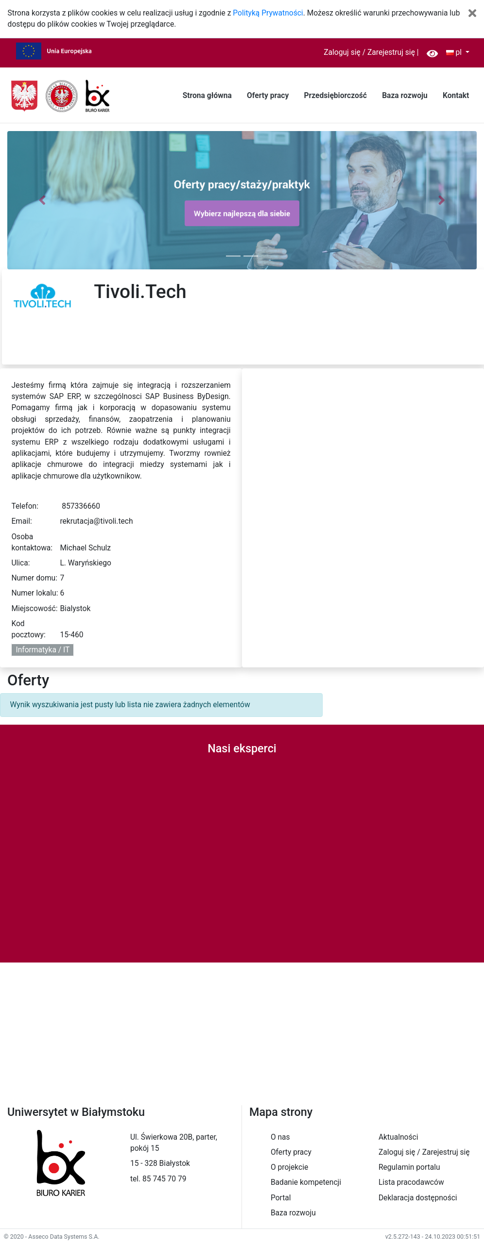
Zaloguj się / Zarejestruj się (369, 52)
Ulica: (20, 563)
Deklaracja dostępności (418, 1198)
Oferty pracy (268, 95)
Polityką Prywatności (268, 13)
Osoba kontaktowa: (31, 542)
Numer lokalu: (34, 593)
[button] (42, 200)
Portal (281, 1198)
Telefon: (24, 506)
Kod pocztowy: (28, 629)
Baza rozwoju (405, 95)
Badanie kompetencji (306, 1182)
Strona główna (207, 95)
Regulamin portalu (409, 1167)
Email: (21, 521)
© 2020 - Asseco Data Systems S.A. (52, 1236)
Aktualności (398, 1137)
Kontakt (456, 95)
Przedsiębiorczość (335, 95)
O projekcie (289, 1167)
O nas (280, 1137)
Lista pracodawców (411, 1182)
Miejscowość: (34, 608)
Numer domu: (34, 578)
